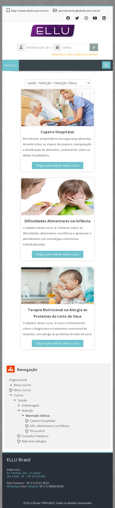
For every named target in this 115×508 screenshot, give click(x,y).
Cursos (18, 395)
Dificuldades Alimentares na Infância (57, 221)
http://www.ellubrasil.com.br (30, 11)
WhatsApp (13, 486)
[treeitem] (57, 410)
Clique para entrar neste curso (57, 165)
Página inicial (18, 380)
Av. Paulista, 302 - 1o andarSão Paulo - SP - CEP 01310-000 (26, 474)
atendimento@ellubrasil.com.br (79, 11)
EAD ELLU (10, 65)
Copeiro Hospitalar (57, 131)
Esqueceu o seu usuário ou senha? (75, 54)
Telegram (33, 486)
